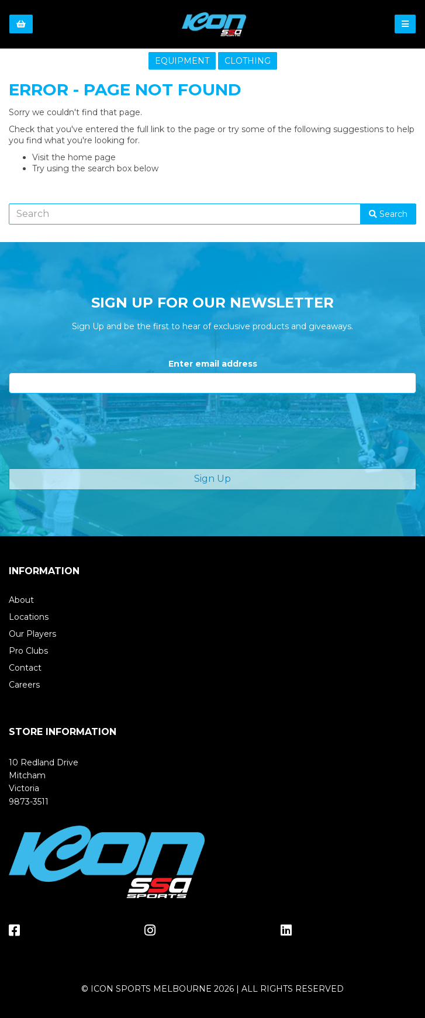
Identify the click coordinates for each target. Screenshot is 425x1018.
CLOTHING (247, 61)
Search (388, 214)
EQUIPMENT (182, 61)
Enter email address (212, 363)
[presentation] (97, 431)
